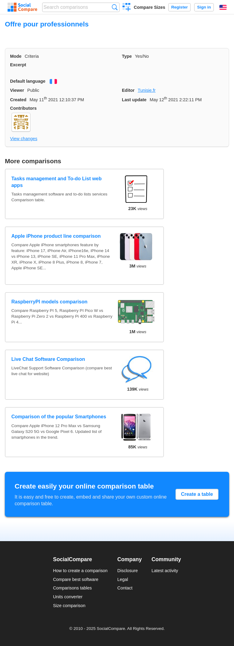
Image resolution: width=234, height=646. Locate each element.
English (223, 7)
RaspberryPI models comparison (49, 301)
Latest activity (164, 570)
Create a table (197, 494)
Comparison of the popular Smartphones (58, 416)
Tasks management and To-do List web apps (56, 182)
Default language (27, 81)
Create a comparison (126, 8)
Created (18, 99)
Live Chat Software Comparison (48, 359)
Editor (128, 90)
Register (179, 7)
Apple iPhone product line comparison (56, 236)
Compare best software (75, 579)
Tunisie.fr (147, 90)
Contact (125, 588)
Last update (134, 99)
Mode (16, 56)
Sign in (204, 7)
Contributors (23, 108)
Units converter (68, 596)
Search (115, 7)
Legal (122, 579)
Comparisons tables (72, 588)
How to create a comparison (80, 570)
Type (127, 56)
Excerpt (18, 64)
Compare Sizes (149, 7)
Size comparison (69, 605)
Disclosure (127, 570)
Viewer (17, 90)
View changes (23, 138)
